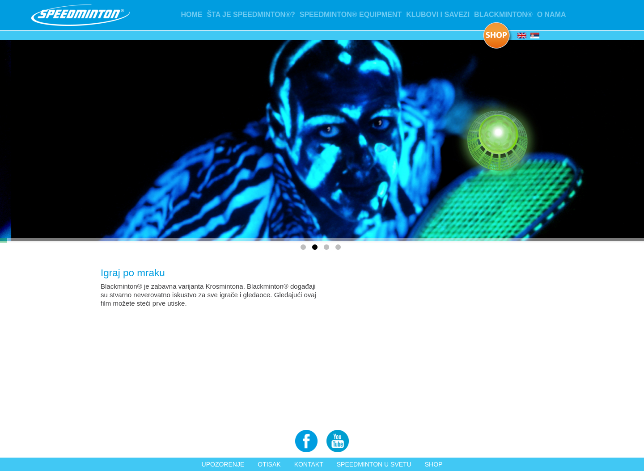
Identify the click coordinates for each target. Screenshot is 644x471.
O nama (551, 14)
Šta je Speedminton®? (251, 14)
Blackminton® (503, 14)
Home (191, 14)
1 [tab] (304, 248)
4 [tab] (339, 248)
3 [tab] (327, 248)
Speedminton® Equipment (351, 14)
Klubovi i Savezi (438, 14)
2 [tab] (316, 248)
